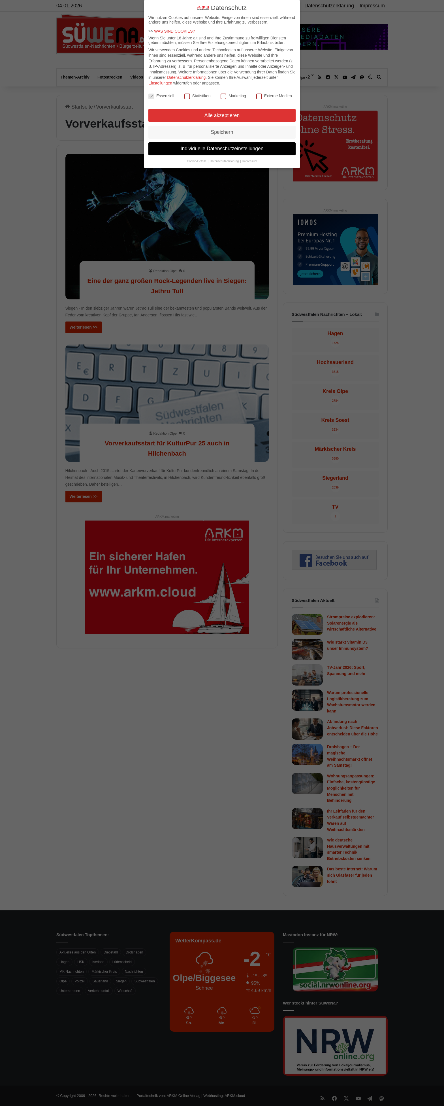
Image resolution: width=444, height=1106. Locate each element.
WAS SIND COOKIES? (174, 31)
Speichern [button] (222, 132)
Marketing (233, 96)
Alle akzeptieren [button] (222, 115)
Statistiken (197, 96)
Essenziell (161, 96)
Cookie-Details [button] (197, 161)
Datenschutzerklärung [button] (225, 161)
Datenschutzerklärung (186, 77)
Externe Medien (274, 96)
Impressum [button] (249, 161)
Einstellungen (160, 83)
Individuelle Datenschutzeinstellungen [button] (222, 148)
